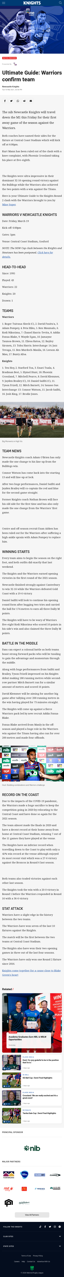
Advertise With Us (43, 1261)
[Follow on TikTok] (40, 1226)
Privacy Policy (38, 1256)
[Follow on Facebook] (45, 1226)
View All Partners (32, 1215)
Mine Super (9, 204)
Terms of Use (26, 1256)
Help (23, 1261)
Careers (17, 1261)
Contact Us (31, 1261)
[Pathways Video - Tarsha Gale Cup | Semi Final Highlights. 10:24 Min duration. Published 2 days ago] (32, 1115)
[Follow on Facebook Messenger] (60, 1226)
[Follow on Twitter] (50, 1226)
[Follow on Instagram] (55, 1226)
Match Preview (9, 58)
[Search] (60, 3)
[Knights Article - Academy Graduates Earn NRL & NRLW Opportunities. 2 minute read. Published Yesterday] (32, 1023)
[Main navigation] (3, 2)
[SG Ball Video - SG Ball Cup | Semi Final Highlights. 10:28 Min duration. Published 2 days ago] (32, 1080)
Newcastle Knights (10, 86)
